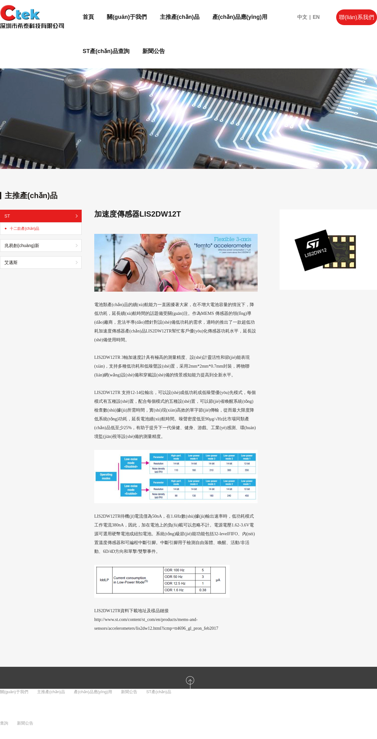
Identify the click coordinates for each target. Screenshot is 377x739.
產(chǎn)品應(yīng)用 (239, 17)
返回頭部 (190, 701)
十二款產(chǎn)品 (24, 228)
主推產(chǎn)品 (179, 17)
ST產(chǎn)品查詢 (106, 51)
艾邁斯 (11, 262)
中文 (302, 17)
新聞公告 (153, 51)
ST (7, 215)
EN (316, 17)
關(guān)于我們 (127, 17)
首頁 (88, 17)
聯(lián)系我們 (356, 17)
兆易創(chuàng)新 (21, 245)
